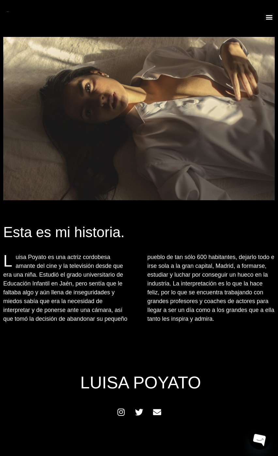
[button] (269, 16)
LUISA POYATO (8, 11)
